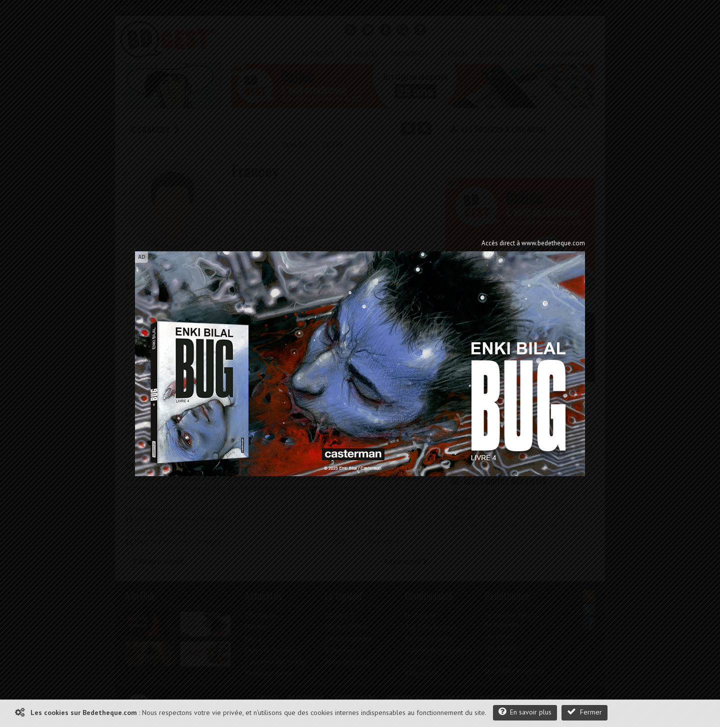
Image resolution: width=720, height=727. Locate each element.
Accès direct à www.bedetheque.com (533, 243)
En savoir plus (525, 712)
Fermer (584, 712)
